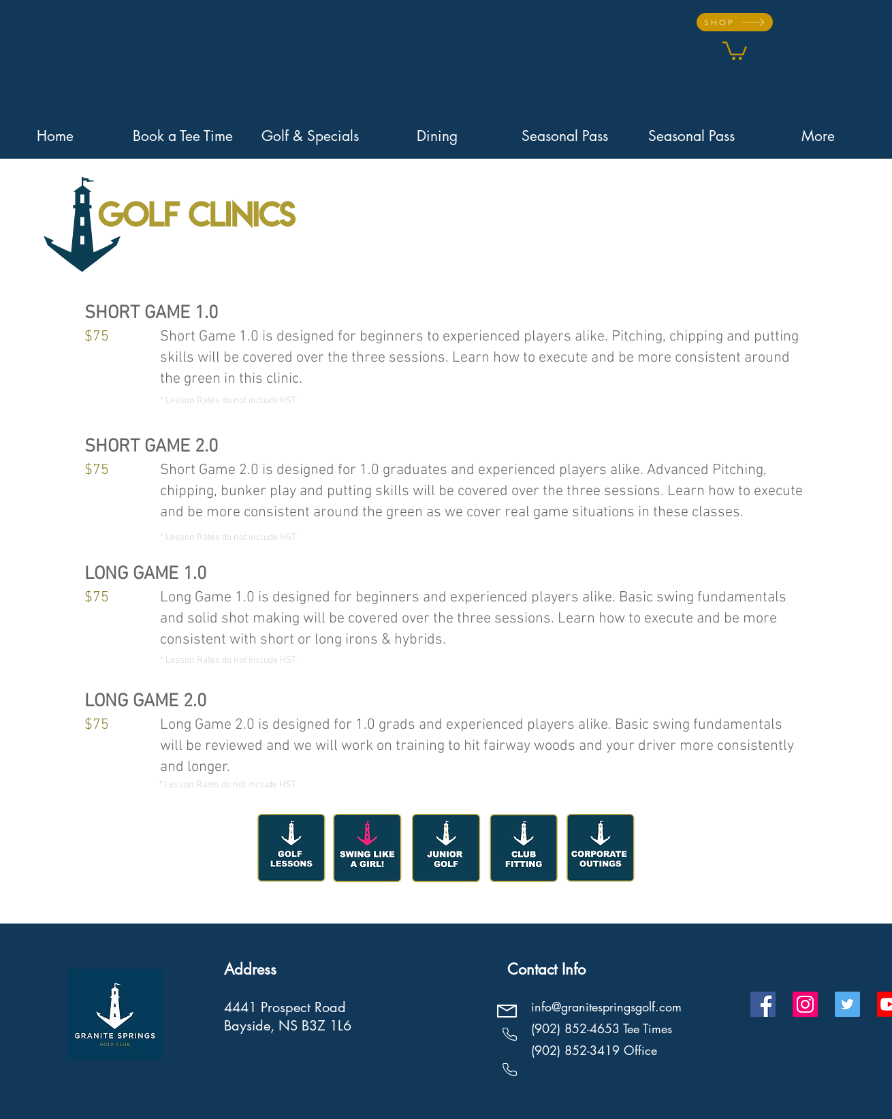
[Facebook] (763, 1004)
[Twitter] (847, 1004)
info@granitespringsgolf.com (606, 1006)
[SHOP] (735, 22)
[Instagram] (805, 1004)
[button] (734, 50)
